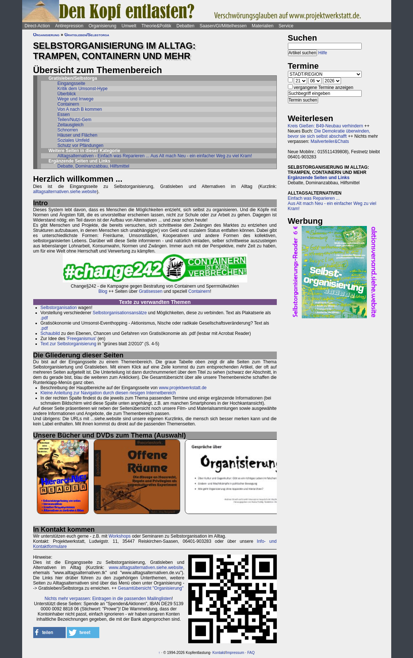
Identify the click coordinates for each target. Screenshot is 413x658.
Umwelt (128, 25)
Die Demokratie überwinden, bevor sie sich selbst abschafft (329, 133)
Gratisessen (150, 291)
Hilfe (322, 52)
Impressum (235, 653)
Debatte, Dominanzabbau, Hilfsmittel (94, 166)
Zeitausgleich (71, 124)
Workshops (120, 536)
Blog (103, 291)
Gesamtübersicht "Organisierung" (150, 588)
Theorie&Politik (156, 25)
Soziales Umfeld (74, 140)
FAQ (251, 653)
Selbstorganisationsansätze (120, 312)
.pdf (44, 318)
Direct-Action (37, 25)
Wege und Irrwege (76, 99)
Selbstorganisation (59, 307)
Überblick (67, 93)
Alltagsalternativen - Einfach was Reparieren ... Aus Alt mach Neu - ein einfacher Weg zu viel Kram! (155, 155)
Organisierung (102, 25)
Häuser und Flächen (77, 135)
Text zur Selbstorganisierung (68, 343)
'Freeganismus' (81, 338)
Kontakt (218, 653)
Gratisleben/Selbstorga (86, 34)
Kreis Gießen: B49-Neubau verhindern (325, 125)
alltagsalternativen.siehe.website (65, 191)
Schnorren (68, 130)
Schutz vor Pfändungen (81, 145)
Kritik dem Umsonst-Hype (83, 88)
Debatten (185, 25)
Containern (68, 104)
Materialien (262, 25)
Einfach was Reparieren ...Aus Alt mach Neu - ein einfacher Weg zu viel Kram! (332, 203)
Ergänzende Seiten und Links (319, 177)
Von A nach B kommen (80, 109)
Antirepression (69, 25)
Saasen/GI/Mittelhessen (223, 25)
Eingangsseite (71, 83)
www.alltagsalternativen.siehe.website (146, 567)
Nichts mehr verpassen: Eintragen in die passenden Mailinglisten (108, 598)
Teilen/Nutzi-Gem (75, 119)
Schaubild (50, 333)
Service (286, 25)
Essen (64, 114)
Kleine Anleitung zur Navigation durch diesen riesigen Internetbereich (108, 392)
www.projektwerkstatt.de (182, 387)
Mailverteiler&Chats (330, 141)
